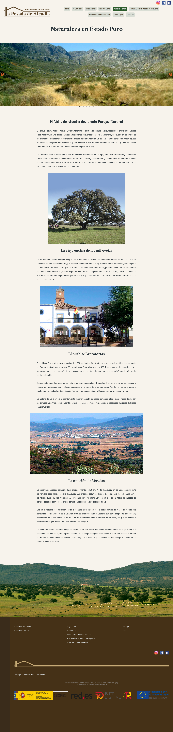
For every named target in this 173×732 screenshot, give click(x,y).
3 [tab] (86, 106)
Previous (2, 74)
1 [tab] (80, 106)
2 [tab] (83, 106)
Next (170, 74)
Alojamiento (71, 627)
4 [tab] (90, 106)
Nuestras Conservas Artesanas (79, 635)
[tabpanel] (86, 74)
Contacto (123, 631)
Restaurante (71, 631)
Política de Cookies (21, 631)
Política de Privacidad (22, 627)
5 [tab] (93, 106)
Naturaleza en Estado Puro (77, 642)
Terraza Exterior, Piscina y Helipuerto (81, 638)
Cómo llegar (124, 627)
